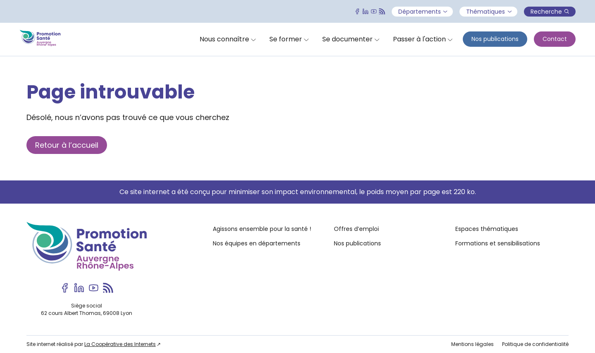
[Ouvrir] (228, 39)
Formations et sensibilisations (497, 243)
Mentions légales (472, 344)
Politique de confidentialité (535, 344)
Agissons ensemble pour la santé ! (262, 229)
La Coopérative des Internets (120, 344)
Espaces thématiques (486, 229)
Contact (555, 39)
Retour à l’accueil (66, 145)
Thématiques (489, 11)
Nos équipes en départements (256, 243)
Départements (422, 11)
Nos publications (495, 39)
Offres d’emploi (356, 229)
